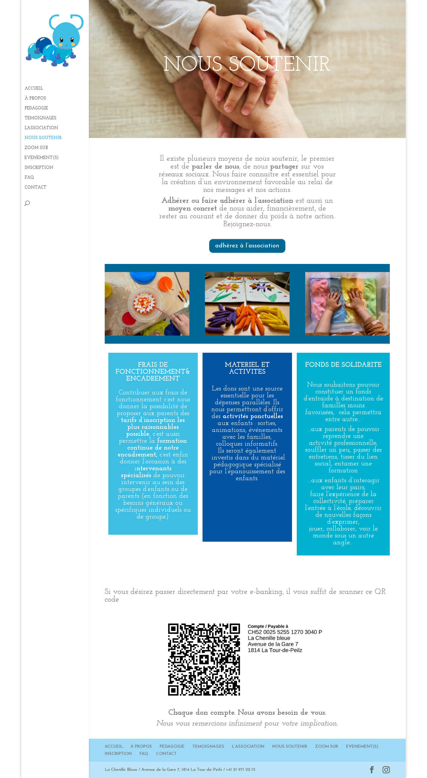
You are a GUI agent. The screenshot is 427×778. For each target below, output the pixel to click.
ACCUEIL (34, 89)
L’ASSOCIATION (41, 128)
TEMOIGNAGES (40, 118)
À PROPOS (35, 99)
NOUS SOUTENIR (43, 138)
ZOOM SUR (36, 148)
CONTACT (36, 188)
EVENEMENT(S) (42, 158)
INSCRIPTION (39, 168)
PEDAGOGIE (36, 108)
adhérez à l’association (247, 246)
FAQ (29, 178)
